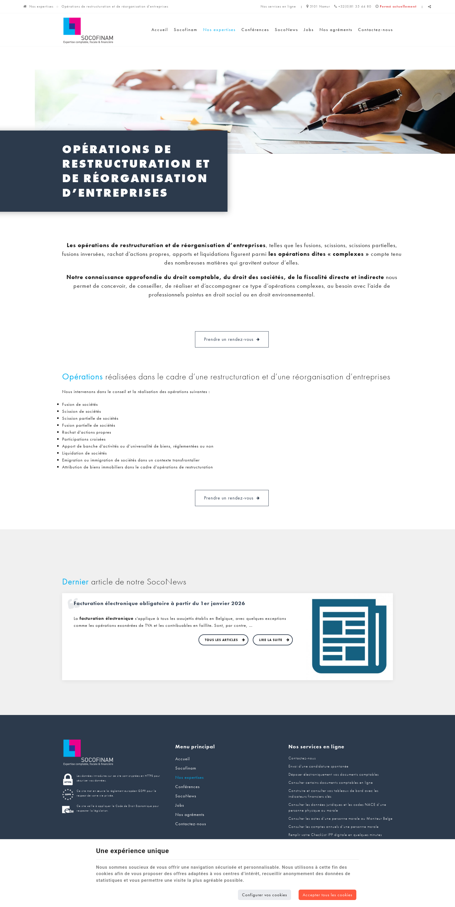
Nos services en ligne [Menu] (316, 746)
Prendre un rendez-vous (232, 339)
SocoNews (286, 29)
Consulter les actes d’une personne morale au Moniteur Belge (340, 818)
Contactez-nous (375, 29)
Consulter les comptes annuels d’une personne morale (333, 826)
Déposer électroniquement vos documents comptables (333, 774)
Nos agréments (335, 29)
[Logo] (88, 30)
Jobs (309, 29)
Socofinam (185, 29)
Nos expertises (41, 6)
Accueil (159, 29)
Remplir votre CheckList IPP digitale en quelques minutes (335, 834)
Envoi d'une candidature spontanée (318, 766)
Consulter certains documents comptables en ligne (330, 782)
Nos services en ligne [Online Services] (278, 6)
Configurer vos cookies (264, 895)
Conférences (255, 29)
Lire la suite (271, 640)
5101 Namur (318, 6)
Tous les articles (222, 640)
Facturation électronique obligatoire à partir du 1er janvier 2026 (159, 603)
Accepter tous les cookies (327, 895)
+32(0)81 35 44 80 (352, 6)
